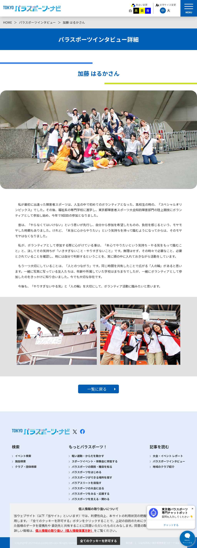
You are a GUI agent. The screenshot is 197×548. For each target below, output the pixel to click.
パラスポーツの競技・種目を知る (92, 467)
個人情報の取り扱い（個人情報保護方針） (64, 530)
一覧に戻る (97, 389)
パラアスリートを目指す (86, 483)
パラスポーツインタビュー (37, 22)
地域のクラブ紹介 (163, 467)
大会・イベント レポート (168, 456)
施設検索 (20, 461)
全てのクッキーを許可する (98, 540)
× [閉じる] (192, 508)
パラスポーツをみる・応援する (90, 493)
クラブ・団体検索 (26, 467)
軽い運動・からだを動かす (88, 456)
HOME (7, 22)
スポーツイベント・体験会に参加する (95, 461)
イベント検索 (23, 456)
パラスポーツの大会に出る (88, 488)
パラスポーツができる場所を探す (92, 477)
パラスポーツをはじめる (86, 472)
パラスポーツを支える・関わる (90, 499)
